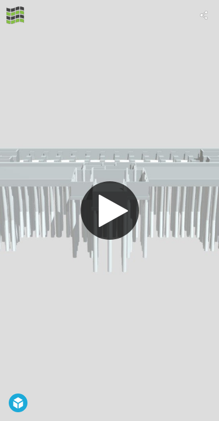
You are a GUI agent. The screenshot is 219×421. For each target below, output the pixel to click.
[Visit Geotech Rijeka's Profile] (15, 15)
